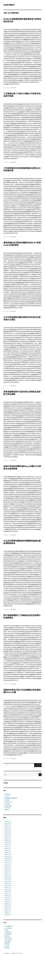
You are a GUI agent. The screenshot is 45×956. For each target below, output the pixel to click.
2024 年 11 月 (8, 856)
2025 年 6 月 (8, 842)
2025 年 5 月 (8, 844)
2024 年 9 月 (8, 860)
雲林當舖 (7, 944)
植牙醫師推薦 (8, 806)
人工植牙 (7, 796)
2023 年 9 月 (8, 883)
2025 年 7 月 (8, 840)
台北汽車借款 (8, 928)
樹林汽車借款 (8, 938)
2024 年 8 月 (8, 862)
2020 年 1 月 (8, 903)
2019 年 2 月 (8, 913)
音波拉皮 (7, 945)
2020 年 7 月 (8, 895)
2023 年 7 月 (8, 887)
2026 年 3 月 (8, 825)
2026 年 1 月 (8, 829)
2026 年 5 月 (8, 821)
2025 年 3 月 (8, 848)
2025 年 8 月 (8, 839)
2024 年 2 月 (8, 874)
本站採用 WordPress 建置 (16, 953)
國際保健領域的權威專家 (11, 798)
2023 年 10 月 (8, 881)
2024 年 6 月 (8, 866)
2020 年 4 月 (8, 897)
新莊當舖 (7, 936)
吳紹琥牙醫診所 (9, 5)
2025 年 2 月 (8, 850)
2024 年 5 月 (8, 868)
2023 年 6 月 (8, 889)
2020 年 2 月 (8, 901)
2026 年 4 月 (8, 823)
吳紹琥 (6, 930)
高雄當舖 (7, 947)
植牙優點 (7, 800)
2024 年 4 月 (8, 870)
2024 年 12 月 (8, 854)
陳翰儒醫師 (7, 942)
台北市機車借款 (13, 87)
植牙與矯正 (7, 804)
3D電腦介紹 (8, 794)
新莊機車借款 (8, 934)
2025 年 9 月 (8, 837)
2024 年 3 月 (8, 872)
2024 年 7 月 (8, 864)
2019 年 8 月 (8, 909)
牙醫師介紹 (7, 808)
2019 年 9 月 (8, 907)
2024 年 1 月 (8, 876)
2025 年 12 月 (8, 831)
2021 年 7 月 (8, 893)
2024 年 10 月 (8, 858)
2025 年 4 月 (8, 846)
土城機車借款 (8, 932)
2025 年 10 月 (8, 835)
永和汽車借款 (8, 940)
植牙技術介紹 (8, 802)
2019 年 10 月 (8, 905)
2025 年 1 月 (8, 852)
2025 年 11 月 (8, 833)
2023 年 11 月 (8, 879)
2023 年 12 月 (8, 877)
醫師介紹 (7, 809)
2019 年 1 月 (8, 914)
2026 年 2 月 (8, 827)
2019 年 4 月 (8, 911)
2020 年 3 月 (8, 899)
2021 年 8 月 (8, 891)
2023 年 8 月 (8, 885)
